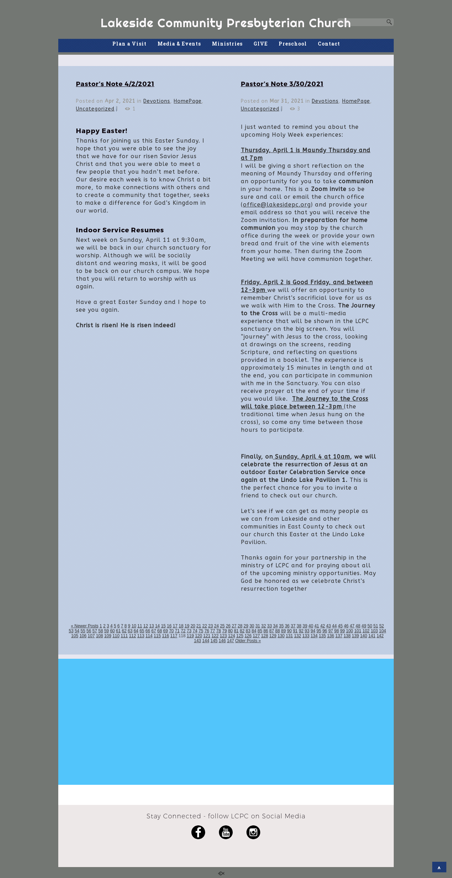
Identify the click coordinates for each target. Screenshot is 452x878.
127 (256, 635)
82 (242, 630)
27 (234, 625)
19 (187, 625)
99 (342, 630)
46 (346, 625)
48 (358, 625)
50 (370, 625)
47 (352, 625)
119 (190, 635)
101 (357, 630)
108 (99, 635)
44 (334, 625)
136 (330, 635)
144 (205, 640)
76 (206, 630)
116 (165, 635)
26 (228, 625)
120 (198, 635)
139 (355, 635)
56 (89, 630)
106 (83, 635)
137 (339, 635)
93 (307, 630)
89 (283, 630)
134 (313, 635)
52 (381, 625)
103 (374, 630)
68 (159, 630)
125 (239, 635)
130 (281, 635)
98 (336, 630)
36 (287, 625)
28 (240, 625)
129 (272, 635)
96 (324, 630)
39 (305, 625)
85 (259, 630)
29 (246, 625)
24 (216, 625)
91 (295, 630)
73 (189, 630)
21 (198, 625)
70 (171, 630)
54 (77, 630)
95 (318, 630)
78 (218, 630)
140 (363, 635)
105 (74, 635)
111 (124, 635)
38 (299, 625)
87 (271, 630)
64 (135, 630)
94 (313, 630)
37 (293, 625)
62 (124, 630)
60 (112, 630)
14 (157, 625)
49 (364, 625)
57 (95, 630)
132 (297, 635)
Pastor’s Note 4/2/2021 (115, 83)
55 (83, 630)
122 (215, 635)
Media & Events (179, 43)
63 (130, 630)
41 (316, 625)
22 (204, 625)
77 (212, 630)
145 (214, 640)
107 (91, 635)
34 (275, 625)
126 (247, 635)
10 (133, 625)
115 (157, 635)
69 (165, 630)
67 (153, 630)
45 (340, 625)
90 (289, 630)
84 (254, 630)
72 (183, 630)
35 (281, 625)
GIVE (261, 43)
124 (231, 635)
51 (375, 625)
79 (224, 630)
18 (181, 625)
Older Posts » (248, 640)
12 (145, 625)
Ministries (227, 43)
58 (100, 630)
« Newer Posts (85, 625)
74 (194, 630)
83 (248, 630)
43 (328, 625)
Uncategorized (95, 109)
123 (223, 635)
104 (382, 630)
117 (173, 635)
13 (151, 625)
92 (301, 630)
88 (277, 630)
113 (140, 635)
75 (200, 630)
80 (230, 630)
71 (177, 630)
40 (310, 625)
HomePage (188, 101)
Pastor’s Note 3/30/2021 (282, 83)
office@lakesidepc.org (277, 204)
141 (371, 635)
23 (210, 625)
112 (132, 635)
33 (269, 625)
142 (379, 635)
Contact (329, 43)
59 (106, 630)
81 (236, 630)
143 (197, 640)
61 (118, 630)
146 (222, 640)
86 (265, 630)
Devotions (156, 101)
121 (206, 635)
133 (305, 635)
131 (289, 635)
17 (175, 625)
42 (322, 625)
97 (330, 630)
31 (257, 625)
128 (264, 635)
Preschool (293, 43)
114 (149, 635)
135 (322, 635)
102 (366, 630)
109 (107, 635)
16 (169, 625)
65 (141, 630)
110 (115, 635)
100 (349, 630)
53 (71, 630)
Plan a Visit (129, 43)
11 (139, 625)
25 (222, 625)
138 (347, 635)
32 (263, 625)
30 (251, 625)
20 (192, 625)
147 (230, 640)
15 (163, 625)
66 (147, 630)
